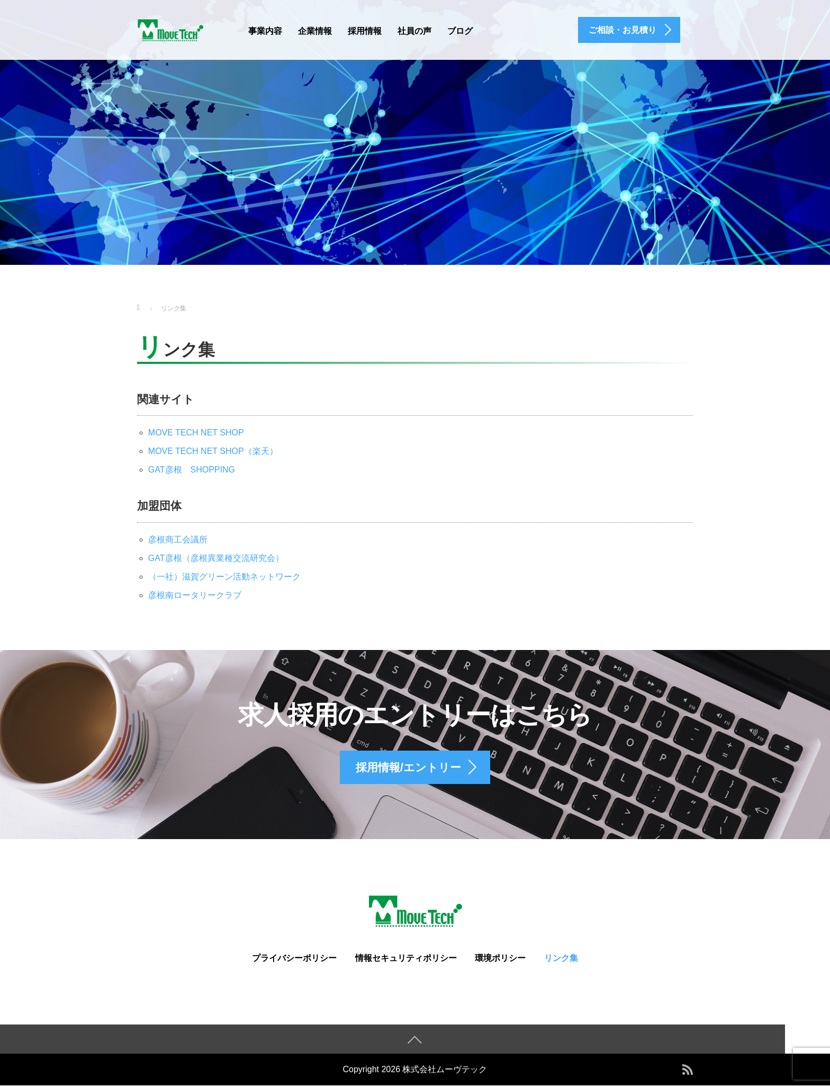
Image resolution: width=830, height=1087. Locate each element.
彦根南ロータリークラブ (194, 595)
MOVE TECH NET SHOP (196, 432)
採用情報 (365, 30)
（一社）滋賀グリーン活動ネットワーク (224, 576)
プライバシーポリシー (294, 959)
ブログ (460, 30)
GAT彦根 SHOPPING (191, 469)
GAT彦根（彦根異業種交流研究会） (216, 558)
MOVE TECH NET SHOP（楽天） (213, 451)
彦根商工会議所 (178, 539)
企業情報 (315, 30)
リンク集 (561, 959)
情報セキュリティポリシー (406, 959)
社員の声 (414, 30)
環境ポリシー (500, 959)
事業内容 (265, 30)
